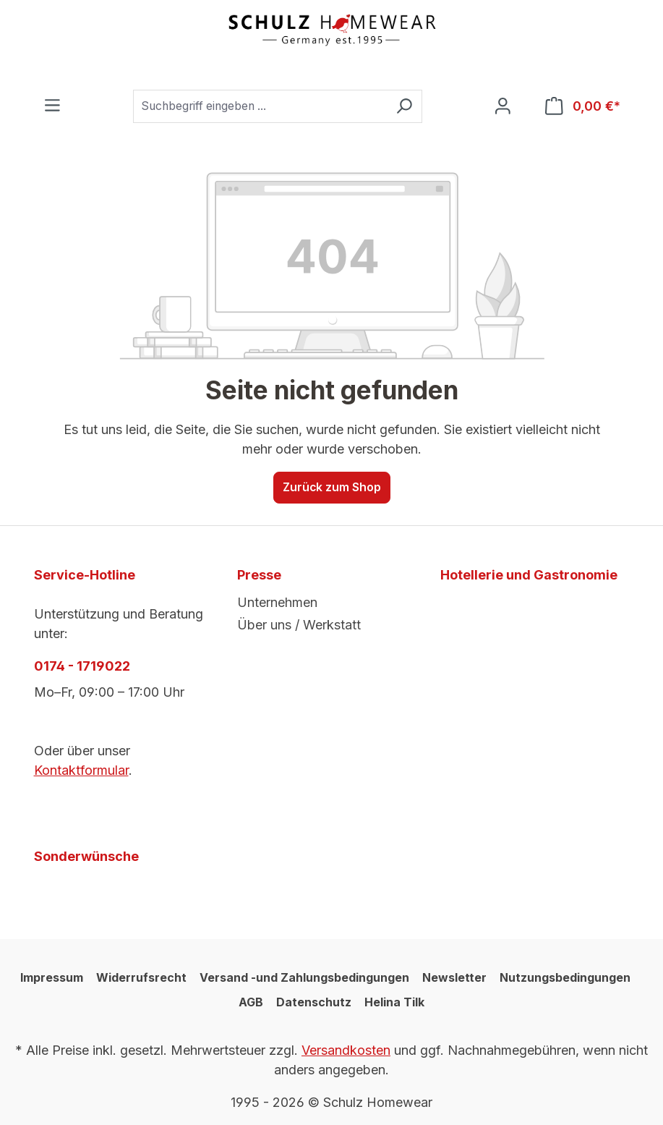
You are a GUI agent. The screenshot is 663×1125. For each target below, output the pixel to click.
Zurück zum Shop (332, 487)
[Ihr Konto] (502, 106)
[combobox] (260, 106)
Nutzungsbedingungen (565, 977)
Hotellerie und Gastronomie (528, 574)
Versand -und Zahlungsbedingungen (304, 977)
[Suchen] (404, 106)
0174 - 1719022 (82, 666)
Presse (259, 574)
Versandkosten (345, 1050)
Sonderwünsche (86, 856)
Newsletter (454, 977)
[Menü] (52, 106)
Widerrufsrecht (141, 977)
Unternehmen (277, 602)
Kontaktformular (81, 770)
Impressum (51, 977)
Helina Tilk (394, 1002)
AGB (251, 1002)
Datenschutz (313, 1002)
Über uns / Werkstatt (299, 624)
